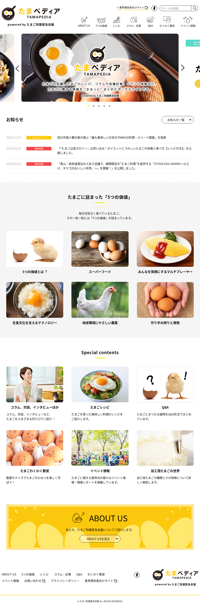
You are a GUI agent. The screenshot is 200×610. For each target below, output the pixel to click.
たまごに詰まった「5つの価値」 (100, 197)
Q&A (79, 574)
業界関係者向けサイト (133, 7)
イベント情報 (10, 580)
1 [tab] (88, 106)
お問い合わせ (34, 580)
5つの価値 (28, 574)
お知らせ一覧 (175, 120)
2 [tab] (93, 106)
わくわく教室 (96, 574)
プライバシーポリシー (65, 580)
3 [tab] (99, 106)
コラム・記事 (62, 574)
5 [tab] (109, 106)
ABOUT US (9, 574)
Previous (17, 68)
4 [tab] (104, 106)
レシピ (44, 574)
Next (182, 67)
